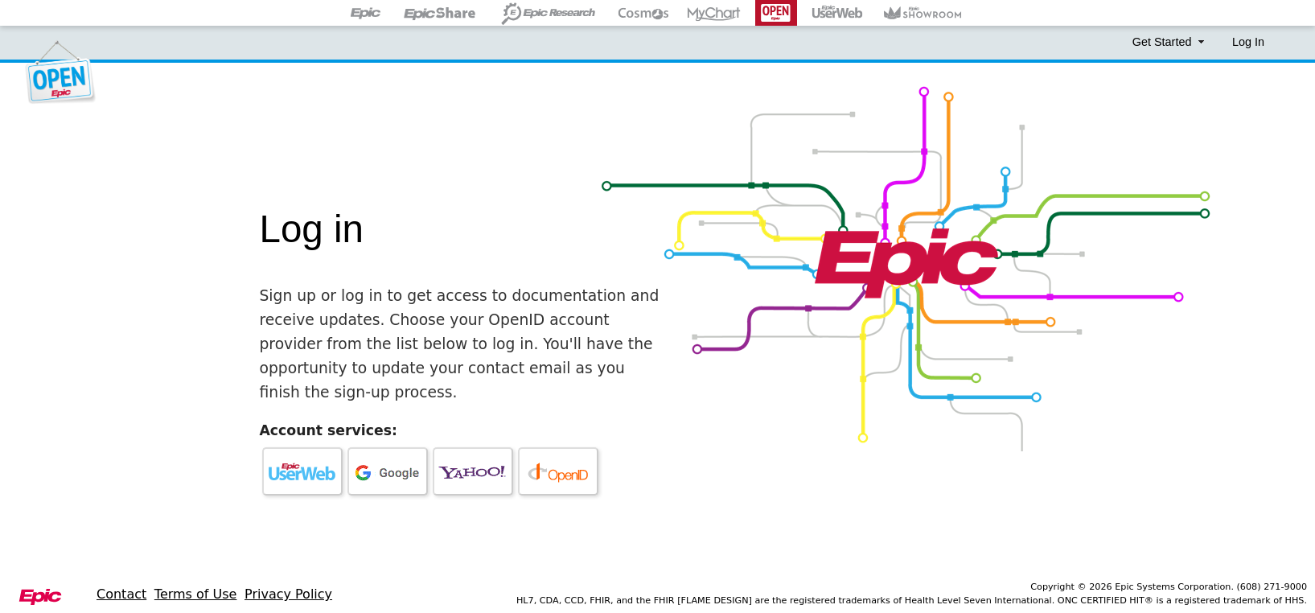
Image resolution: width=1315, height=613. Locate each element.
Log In (1248, 41)
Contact (121, 594)
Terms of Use (195, 594)
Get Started (1170, 41)
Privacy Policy (288, 594)
